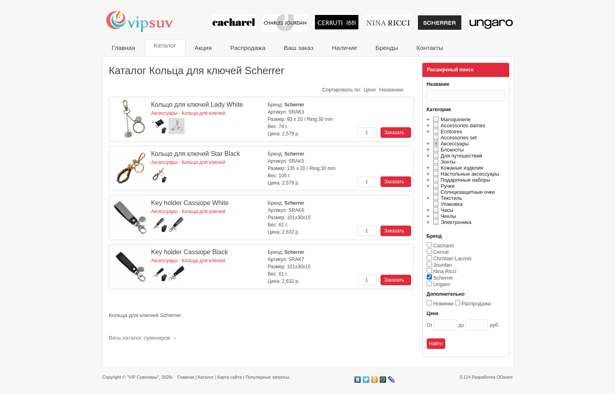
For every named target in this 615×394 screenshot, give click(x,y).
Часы (442, 210)
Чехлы (443, 216)
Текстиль (447, 198)
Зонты (443, 162)
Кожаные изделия (457, 168)
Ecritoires (446, 132)
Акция (203, 47)
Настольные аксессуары (465, 174)
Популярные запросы (267, 377)
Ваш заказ (298, 47)
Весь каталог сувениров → (143, 338)
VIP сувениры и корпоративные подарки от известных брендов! (144, 21)
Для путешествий (457, 156)
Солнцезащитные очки (463, 192)
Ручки (443, 186)
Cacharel (443, 246)
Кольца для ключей (203, 113)
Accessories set (454, 138)
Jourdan (442, 265)
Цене (370, 90)
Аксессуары (450, 144)
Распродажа (247, 47)
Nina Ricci (445, 271)
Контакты (429, 47)
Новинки (443, 304)
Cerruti (440, 252)
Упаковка (447, 204)
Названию (391, 90)
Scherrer (443, 278)
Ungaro (441, 284)
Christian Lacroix (452, 258)
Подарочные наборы (460, 180)
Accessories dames (458, 125)
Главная (123, 47)
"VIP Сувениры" (142, 377)
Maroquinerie (451, 119)
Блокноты (447, 150)
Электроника (451, 222)
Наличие (344, 47)
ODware (504, 377)
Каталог (165, 45)
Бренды (387, 47)
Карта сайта (229, 377)
